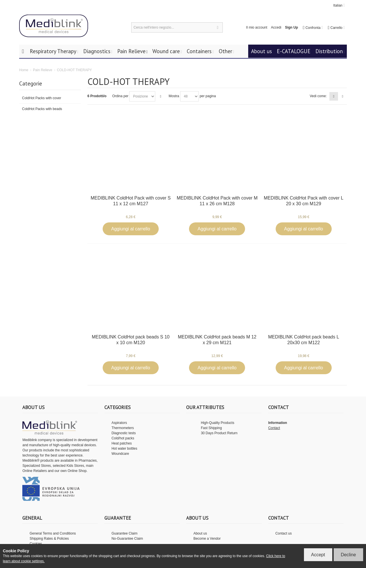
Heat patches (122, 443)
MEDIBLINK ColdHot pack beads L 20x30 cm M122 (303, 339)
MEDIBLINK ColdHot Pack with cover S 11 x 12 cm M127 (131, 201)
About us (200, 533)
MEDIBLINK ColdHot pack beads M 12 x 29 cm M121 (217, 339)
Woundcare (120, 454)
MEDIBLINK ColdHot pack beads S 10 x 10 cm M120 (131, 339)
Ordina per (120, 96)
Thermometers (123, 428)
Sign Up (291, 27)
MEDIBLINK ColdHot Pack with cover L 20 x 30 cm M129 (303, 201)
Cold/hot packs (123, 438)
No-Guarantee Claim (127, 539)
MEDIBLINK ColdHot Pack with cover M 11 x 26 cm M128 (217, 201)
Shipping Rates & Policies (49, 539)
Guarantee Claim (125, 533)
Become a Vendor (206, 539)
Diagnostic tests (124, 433)
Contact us (283, 533)
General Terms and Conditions (52, 533)
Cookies (35, 544)
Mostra (174, 96)
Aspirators (119, 423)
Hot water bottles (124, 449)
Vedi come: (318, 96)
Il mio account (256, 27)
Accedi (276, 27)
